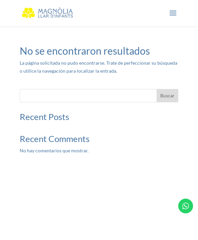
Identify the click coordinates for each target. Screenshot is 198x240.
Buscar (167, 95)
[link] (47, 13)
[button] (173, 17)
